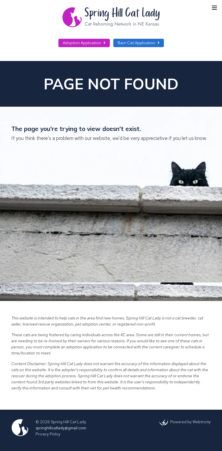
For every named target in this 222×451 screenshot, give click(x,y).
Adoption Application (84, 42)
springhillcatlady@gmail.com (61, 427)
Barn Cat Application (139, 42)
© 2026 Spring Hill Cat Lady (61, 421)
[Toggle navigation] (214, 7)
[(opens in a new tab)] (163, 422)
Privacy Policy (48, 434)
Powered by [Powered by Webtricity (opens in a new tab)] (190, 421)
